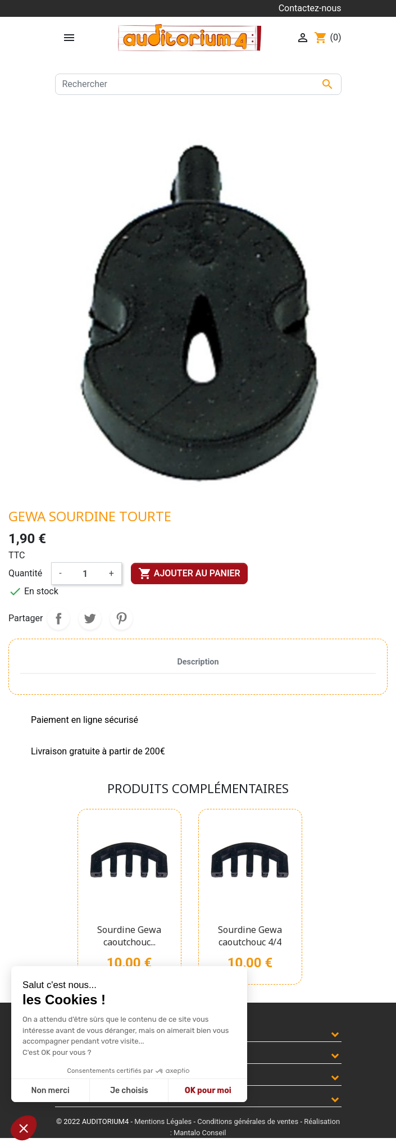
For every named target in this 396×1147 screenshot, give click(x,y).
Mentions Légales (163, 1121)
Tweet (90, 618)
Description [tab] (198, 662)
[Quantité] (85, 573)
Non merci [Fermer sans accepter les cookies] (50, 1090)
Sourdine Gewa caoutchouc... (129, 935)
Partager (58, 618)
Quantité (25, 573)
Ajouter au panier (189, 573)
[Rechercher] (198, 84)
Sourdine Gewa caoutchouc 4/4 (250, 935)
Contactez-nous (310, 8)
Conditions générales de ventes (247, 1121)
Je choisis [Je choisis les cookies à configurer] (129, 1090)
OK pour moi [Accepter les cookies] (208, 1090)
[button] (23, 1127)
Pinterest (121, 618)
